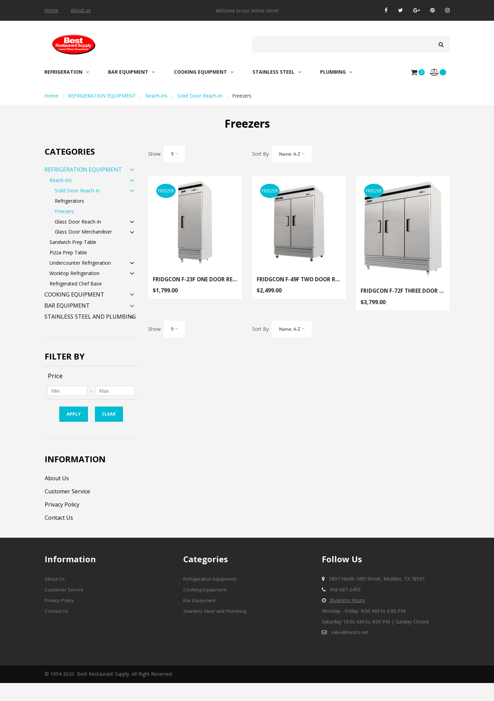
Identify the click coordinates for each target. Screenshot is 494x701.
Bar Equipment (200, 618)
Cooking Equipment (205, 607)
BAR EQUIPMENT (131, 72)
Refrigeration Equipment (210, 596)
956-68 (337, 607)
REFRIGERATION (66, 72)
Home (51, 10)
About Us (59, 496)
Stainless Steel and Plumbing (215, 629)
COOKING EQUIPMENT (203, 72)
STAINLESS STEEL (277, 72)
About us (81, 10)
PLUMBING (336, 72)
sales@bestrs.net (350, 650)
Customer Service (71, 509)
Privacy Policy (65, 522)
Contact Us (61, 535)
